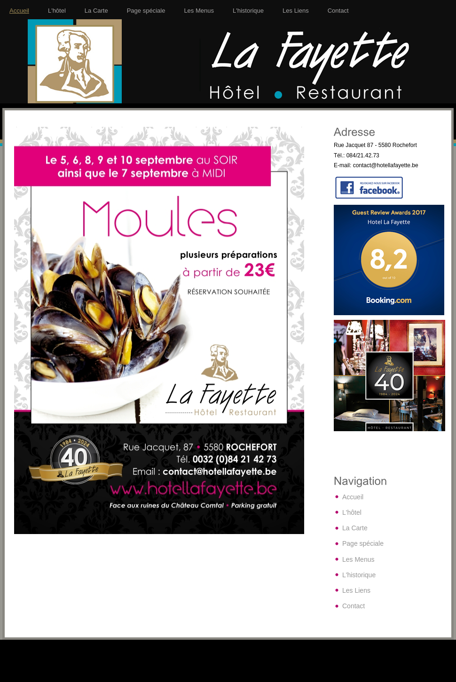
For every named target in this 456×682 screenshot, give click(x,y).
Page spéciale (146, 10)
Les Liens (296, 10)
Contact (338, 10)
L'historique (248, 10)
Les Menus (199, 10)
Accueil (19, 10)
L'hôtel (57, 10)
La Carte (96, 10)
